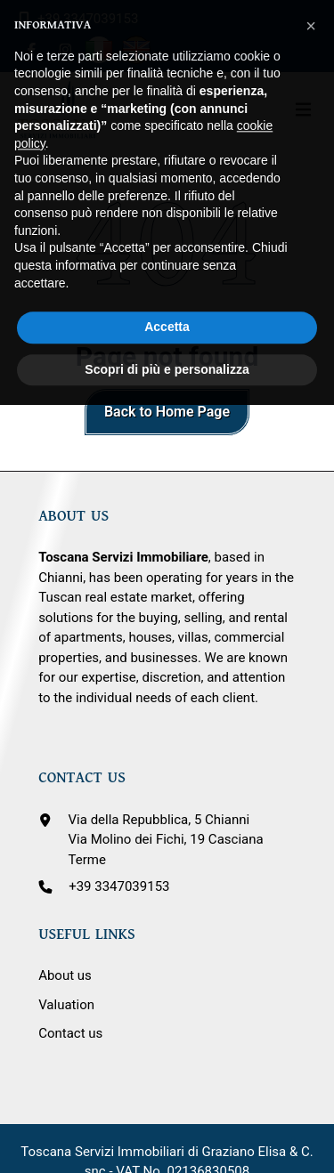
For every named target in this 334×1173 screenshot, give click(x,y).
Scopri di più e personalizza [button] (166, 330)
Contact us (70, 1033)
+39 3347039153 (119, 886)
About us (65, 975)
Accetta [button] (167, 287)
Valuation (66, 1005)
